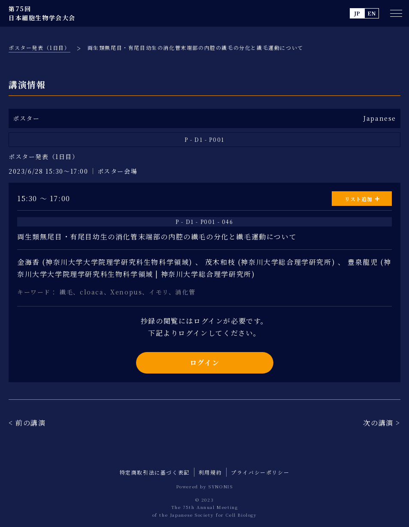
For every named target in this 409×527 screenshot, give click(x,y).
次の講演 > (381, 423)
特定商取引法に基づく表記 (155, 472)
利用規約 (210, 472)
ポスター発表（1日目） (39, 47)
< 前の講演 (27, 423)
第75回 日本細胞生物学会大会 (42, 13)
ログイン (204, 363)
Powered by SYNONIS (204, 486)
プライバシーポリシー (260, 472)
